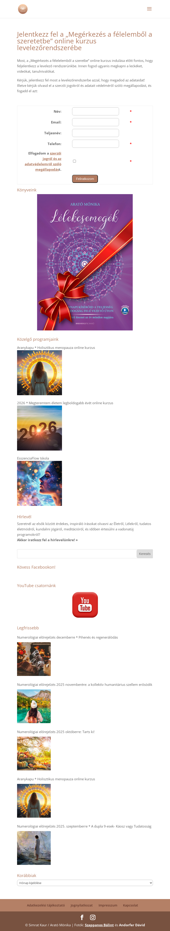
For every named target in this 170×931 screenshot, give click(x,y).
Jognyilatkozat (82, 905)
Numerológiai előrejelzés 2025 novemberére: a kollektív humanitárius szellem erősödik (84, 684)
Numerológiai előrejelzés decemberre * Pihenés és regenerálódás (67, 637)
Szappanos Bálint (99, 925)
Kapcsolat (130, 905)
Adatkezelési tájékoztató (46, 905)
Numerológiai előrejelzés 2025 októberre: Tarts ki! (56, 731)
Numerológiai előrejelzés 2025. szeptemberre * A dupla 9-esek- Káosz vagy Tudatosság (84, 826)
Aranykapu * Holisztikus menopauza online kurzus (56, 779)
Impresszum (108, 905)
